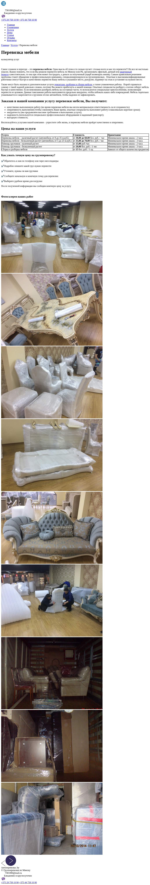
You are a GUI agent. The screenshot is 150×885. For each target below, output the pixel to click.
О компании (13, 27)
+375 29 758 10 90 (10, 20)
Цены (9, 32)
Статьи (10, 35)
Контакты (12, 40)
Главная (11, 25)
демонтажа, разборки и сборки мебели (73, 84)
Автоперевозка (10, 7)
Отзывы (11, 38)
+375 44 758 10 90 (28, 20)
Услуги (10, 30)
